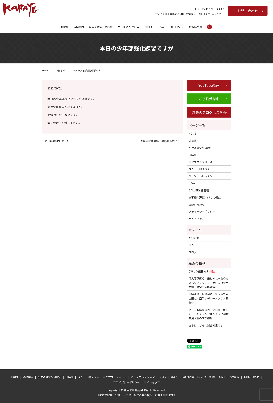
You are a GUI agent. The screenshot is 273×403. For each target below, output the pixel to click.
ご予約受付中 (209, 98)
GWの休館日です (202, 271)
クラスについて (126, 27)
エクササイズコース (200, 162)
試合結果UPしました (57, 141)
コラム (193, 245)
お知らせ (60, 70)
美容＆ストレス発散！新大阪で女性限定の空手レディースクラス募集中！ (208, 298)
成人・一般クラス (199, 169)
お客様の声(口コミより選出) (205, 197)
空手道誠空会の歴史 (101, 27)
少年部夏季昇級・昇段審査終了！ (160, 141)
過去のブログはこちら (209, 112)
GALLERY (174, 27)
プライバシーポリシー (202, 212)
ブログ (149, 27)
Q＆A (161, 27)
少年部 (193, 155)
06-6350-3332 (212, 8)
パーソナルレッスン (201, 176)
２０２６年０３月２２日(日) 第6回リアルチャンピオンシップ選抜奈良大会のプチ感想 (208, 314)
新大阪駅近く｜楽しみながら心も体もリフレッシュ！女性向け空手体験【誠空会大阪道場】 (208, 283)
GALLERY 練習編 (199, 190)
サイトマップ (197, 219)
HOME (65, 27)
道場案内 (78, 27)
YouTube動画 (209, 85)
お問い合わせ (247, 10)
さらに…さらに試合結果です (206, 325)
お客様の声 (195, 27)
